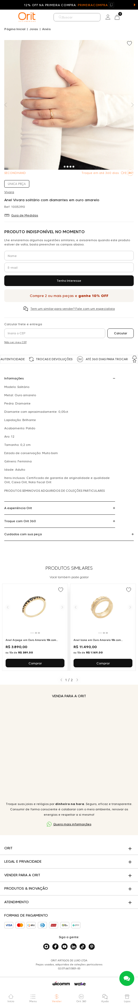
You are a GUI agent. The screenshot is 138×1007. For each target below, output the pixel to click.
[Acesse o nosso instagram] (46, 946)
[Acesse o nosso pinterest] (91, 946)
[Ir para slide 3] (39, 633)
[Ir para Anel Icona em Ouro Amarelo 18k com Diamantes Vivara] (103, 627)
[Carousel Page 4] (73, 167)
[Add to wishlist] (130, 44)
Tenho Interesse (69, 281)
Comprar (35, 663)
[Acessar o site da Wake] (80, 984)
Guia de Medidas (24, 215)
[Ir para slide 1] (32, 633)
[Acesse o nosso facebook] (55, 946)
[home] (26, 17)
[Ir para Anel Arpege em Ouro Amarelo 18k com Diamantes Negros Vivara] (35, 627)
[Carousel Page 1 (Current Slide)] (65, 167)
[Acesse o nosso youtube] (64, 946)
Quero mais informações (72, 824)
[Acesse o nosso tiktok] (82, 946)
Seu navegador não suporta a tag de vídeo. (69, 750)
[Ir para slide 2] (36, 633)
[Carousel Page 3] (70, 167)
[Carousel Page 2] (67, 167)
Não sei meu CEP (15, 342)
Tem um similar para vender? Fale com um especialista (72, 309)
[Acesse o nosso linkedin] (73, 946)
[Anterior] (8, 607)
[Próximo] (62, 607)
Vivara (9, 192)
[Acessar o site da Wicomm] (61, 983)
